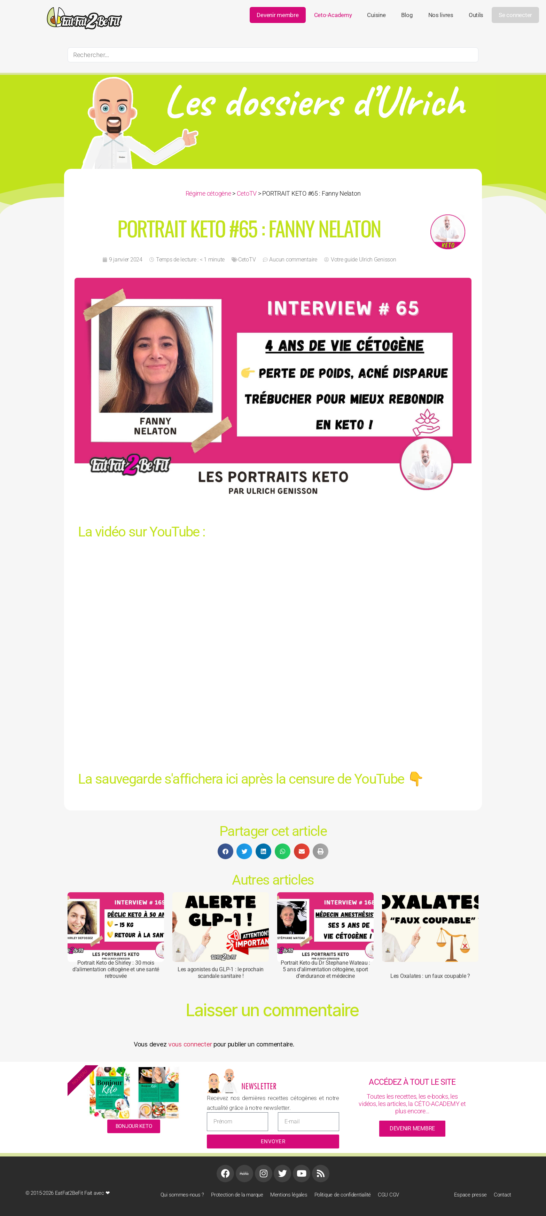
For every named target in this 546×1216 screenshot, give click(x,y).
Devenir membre (277, 14)
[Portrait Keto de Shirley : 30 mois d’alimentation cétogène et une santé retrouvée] (116, 927)
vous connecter (190, 1044)
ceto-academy (333, 14)
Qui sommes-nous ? (182, 1195)
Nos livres (440, 14)
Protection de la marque (237, 1195)
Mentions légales (288, 1195)
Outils (476, 14)
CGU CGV (388, 1195)
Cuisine (376, 14)
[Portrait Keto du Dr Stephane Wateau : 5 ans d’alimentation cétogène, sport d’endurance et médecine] (325, 927)
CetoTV (247, 193)
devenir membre (412, 1128)
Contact (502, 1195)
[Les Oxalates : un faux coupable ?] (430, 927)
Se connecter (515, 14)
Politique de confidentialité (342, 1195)
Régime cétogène (208, 193)
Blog (407, 14)
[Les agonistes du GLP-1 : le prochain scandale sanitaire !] (220, 927)
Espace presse (470, 1195)
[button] (225, 851)
